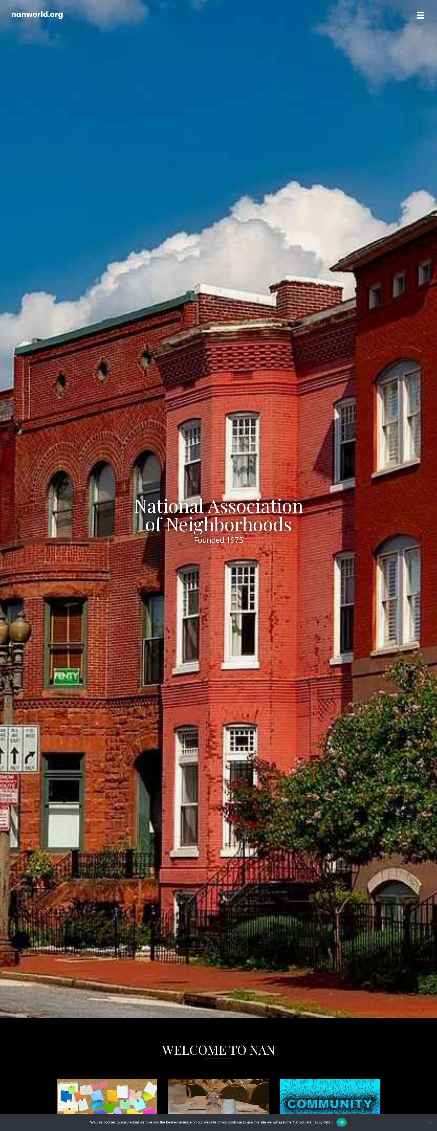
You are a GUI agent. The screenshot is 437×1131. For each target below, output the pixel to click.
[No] (430, 1122)
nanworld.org (37, 14)
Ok (341, 1122)
